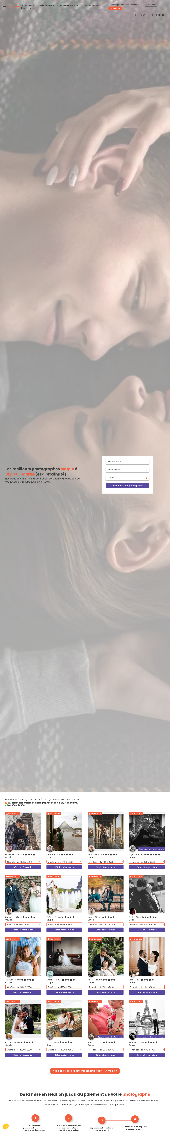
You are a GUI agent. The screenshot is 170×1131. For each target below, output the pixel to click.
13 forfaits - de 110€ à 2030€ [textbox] (143, 924)
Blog (23, 8)
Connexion (150, 4)
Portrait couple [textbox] (114, 461)
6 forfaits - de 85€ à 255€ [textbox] (19, 924)
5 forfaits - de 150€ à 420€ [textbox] (60, 1049)
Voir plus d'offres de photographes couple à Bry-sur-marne (85, 1070)
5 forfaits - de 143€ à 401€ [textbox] (60, 924)
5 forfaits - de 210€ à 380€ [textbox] (142, 987)
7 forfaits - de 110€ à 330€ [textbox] (142, 862)
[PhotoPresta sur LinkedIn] (163, 15)
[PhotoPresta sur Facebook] (153, 15)
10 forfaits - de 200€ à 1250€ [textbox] (102, 924)
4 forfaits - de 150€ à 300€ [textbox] (143, 1049)
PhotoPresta (11, 799)
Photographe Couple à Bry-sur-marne (61, 799)
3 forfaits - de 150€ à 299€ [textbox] (19, 987)
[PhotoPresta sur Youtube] (160, 15)
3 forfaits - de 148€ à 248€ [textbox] (19, 862)
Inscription (115, 8)
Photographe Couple (30, 799)
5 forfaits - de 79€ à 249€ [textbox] (60, 862)
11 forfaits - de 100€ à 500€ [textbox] (101, 1049)
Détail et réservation (23, 867)
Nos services (27, 5)
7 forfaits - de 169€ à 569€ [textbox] (101, 987)
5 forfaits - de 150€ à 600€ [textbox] (60, 987)
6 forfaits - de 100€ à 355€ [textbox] (19, 1049)
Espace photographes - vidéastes (125, 4)
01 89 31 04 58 (142, 15)
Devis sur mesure (46, 5)
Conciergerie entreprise (69, 5)
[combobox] (127, 461)
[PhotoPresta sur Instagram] (156, 15)
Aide (32, 8)
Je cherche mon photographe (127, 485)
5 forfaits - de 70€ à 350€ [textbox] (101, 862)
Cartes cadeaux (92, 5)
